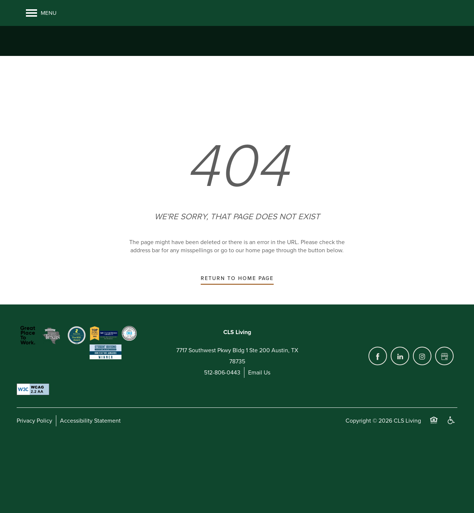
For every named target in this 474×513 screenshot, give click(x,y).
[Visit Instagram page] (422, 413)
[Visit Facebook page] (377, 413)
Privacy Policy (34, 478)
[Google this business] (444, 413)
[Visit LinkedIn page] (400, 413)
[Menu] (41, 13)
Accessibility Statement (90, 478)
